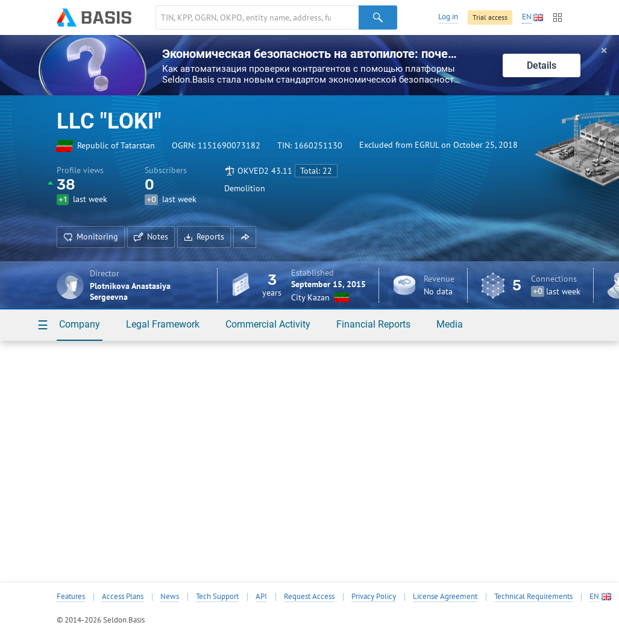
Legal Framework (163, 324)
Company (79, 324)
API (261, 596)
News (169, 596)
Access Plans (122, 596)
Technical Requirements (533, 596)
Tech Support (217, 596)
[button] (244, 237)
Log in (448, 16)
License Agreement (445, 596)
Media (449, 324)
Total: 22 (316, 170)
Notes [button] (151, 236)
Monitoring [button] (90, 236)
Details (541, 65)
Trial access (490, 17)
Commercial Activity (267, 324)
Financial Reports (373, 324)
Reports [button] (204, 236)
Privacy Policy (373, 596)
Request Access (309, 596)
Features (71, 596)
